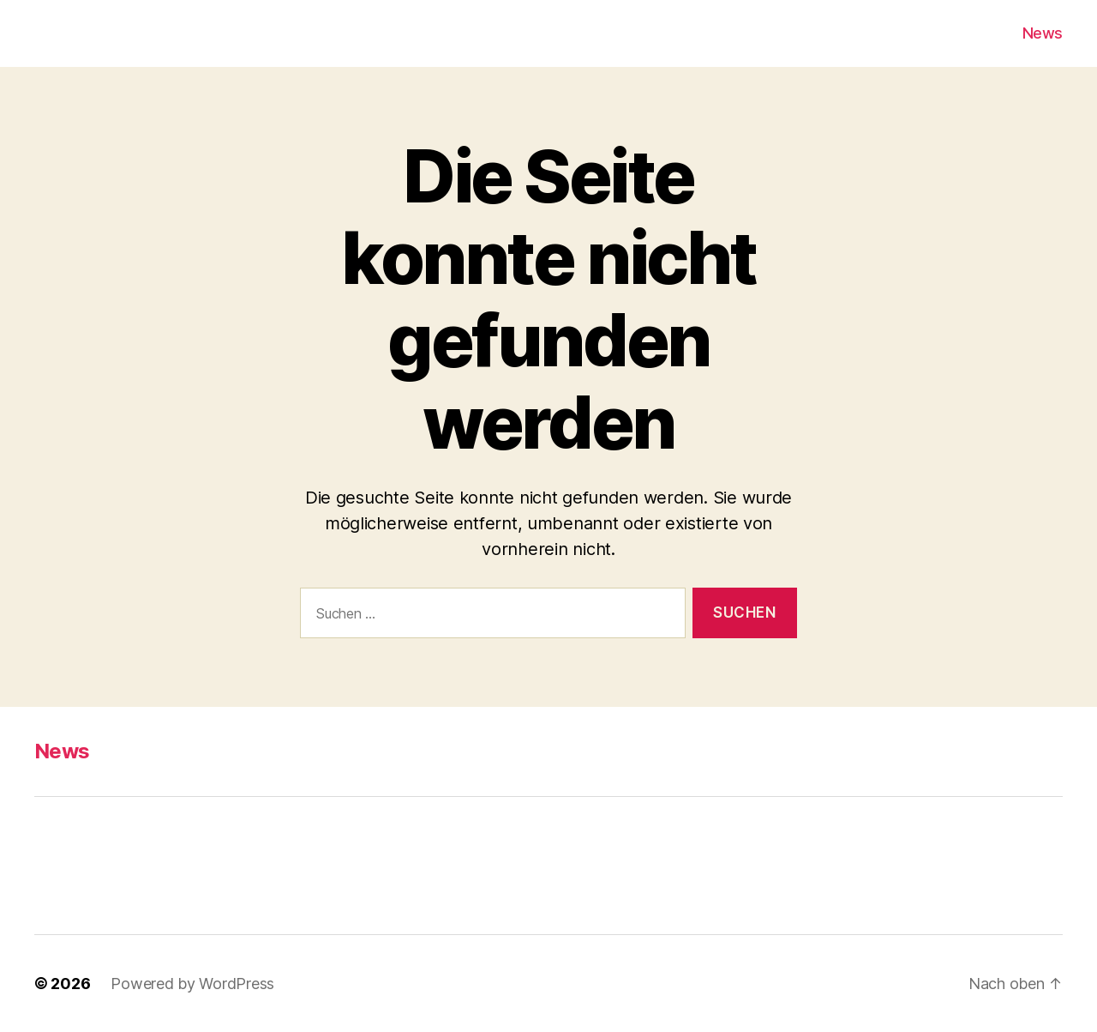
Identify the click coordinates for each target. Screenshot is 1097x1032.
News (1042, 33)
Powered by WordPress (192, 984)
